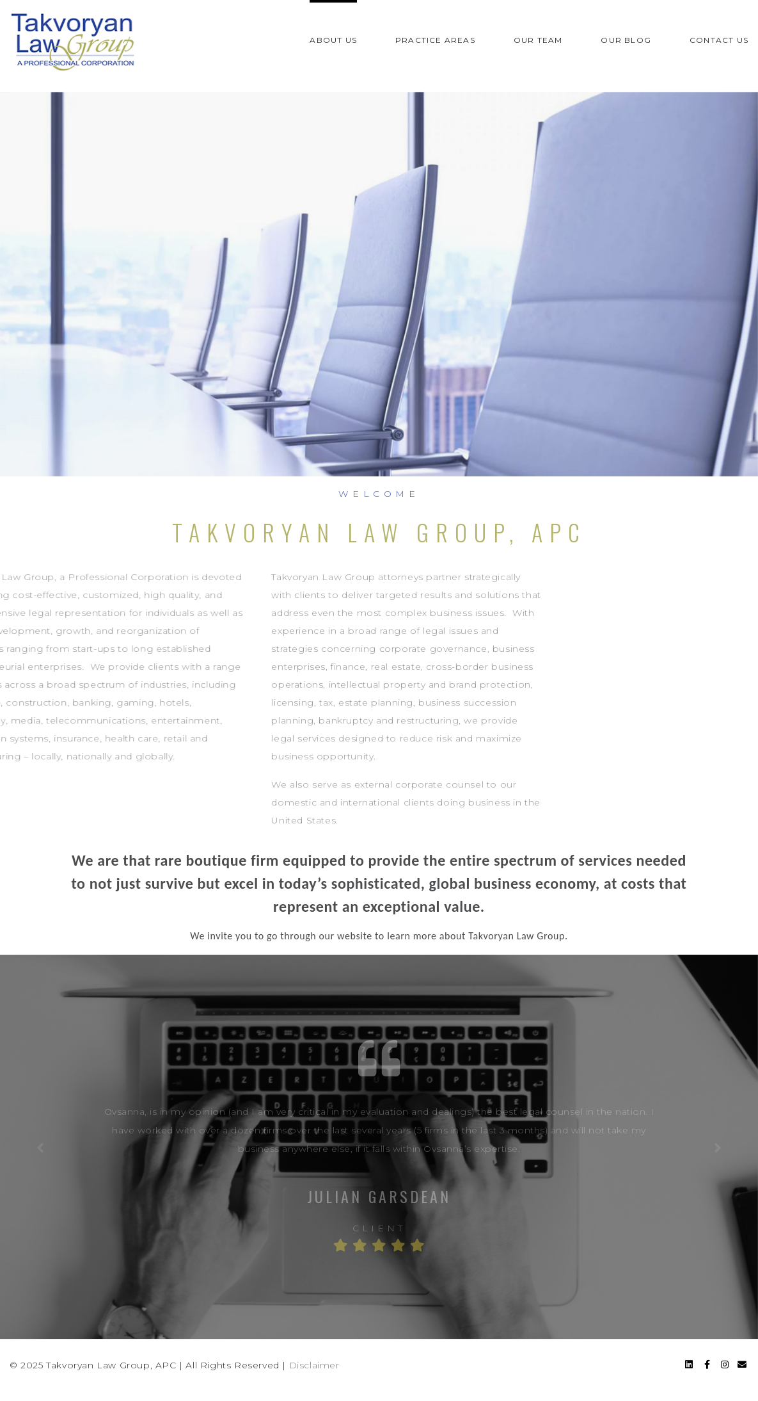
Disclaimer (314, 1365)
